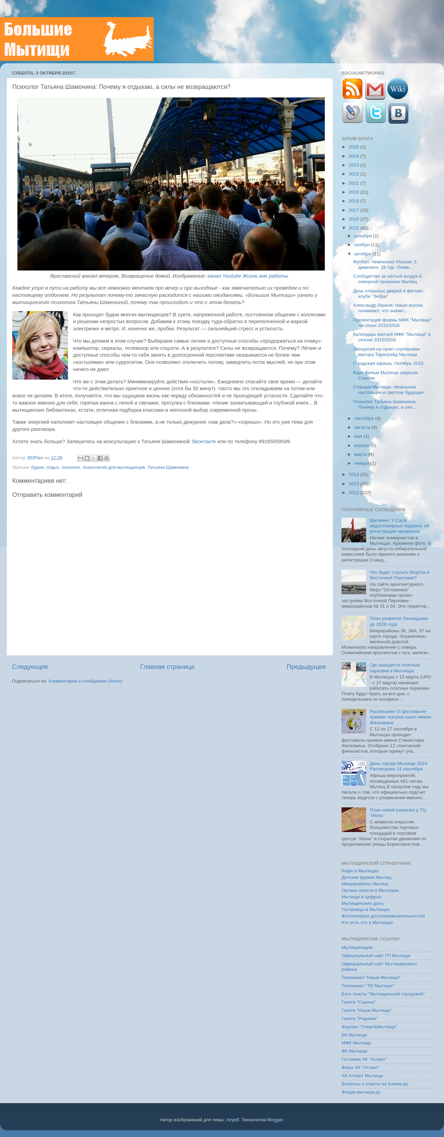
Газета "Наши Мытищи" (367, 1010)
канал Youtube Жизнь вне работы (247, 276)
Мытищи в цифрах (361, 896)
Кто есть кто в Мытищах (367, 922)
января (362, 463)
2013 (354, 483)
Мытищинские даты (363, 903)
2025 (354, 146)
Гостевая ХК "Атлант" (364, 1059)
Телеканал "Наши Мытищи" (371, 977)
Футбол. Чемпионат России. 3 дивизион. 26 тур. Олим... (385, 264)
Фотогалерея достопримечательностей (383, 915)
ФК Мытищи (354, 1051)
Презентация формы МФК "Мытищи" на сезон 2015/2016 (392, 322)
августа (362, 427)
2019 (354, 192)
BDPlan (35, 457)
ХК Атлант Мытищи (362, 1075)
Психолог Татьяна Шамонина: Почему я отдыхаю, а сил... (385, 404)
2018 (354, 200)
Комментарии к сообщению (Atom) (85, 681)
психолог (70, 467)
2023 (354, 165)
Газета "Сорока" (359, 1002)
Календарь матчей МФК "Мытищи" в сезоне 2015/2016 (392, 337)
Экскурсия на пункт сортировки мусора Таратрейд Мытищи (386, 351)
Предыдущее (306, 666)
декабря (363, 235)
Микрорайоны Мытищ (365, 883)
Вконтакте (204, 441)
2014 (354, 474)
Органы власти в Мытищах (370, 890)
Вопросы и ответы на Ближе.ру (375, 1083)
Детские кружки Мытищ (366, 877)
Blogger (275, 1119)
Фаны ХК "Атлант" (361, 1067)
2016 (354, 219)
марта (361, 454)
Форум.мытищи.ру (361, 1092)
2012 (354, 492)
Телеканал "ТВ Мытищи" (368, 985)
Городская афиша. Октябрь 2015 (388, 363)
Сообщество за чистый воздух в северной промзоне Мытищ (387, 279)
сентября (364, 418)
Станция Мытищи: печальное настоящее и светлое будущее (388, 389)
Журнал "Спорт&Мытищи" (369, 1026)
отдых (52, 467)
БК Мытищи (354, 1034)
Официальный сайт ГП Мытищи (376, 955)
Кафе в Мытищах (360, 870)
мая (359, 436)
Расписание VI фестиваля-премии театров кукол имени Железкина (400, 717)
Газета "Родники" (360, 1018)
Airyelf (232, 1119)
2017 (354, 210)
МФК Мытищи (356, 1042)
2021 (354, 183)
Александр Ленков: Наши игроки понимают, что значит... (388, 308)
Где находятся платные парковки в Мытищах (395, 667)
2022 (354, 173)
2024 (354, 156)
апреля (362, 445)
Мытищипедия (357, 947)
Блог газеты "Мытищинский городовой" (383, 993)
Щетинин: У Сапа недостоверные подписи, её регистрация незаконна (399, 526)
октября (363, 253)
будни (37, 467)
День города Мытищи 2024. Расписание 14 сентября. (399, 766)
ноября (362, 244)
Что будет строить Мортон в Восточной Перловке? (399, 575)
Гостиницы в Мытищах (366, 909)
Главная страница (167, 666)
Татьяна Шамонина (168, 467)
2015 (354, 227)
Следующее (30, 666)
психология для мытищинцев (114, 467)
